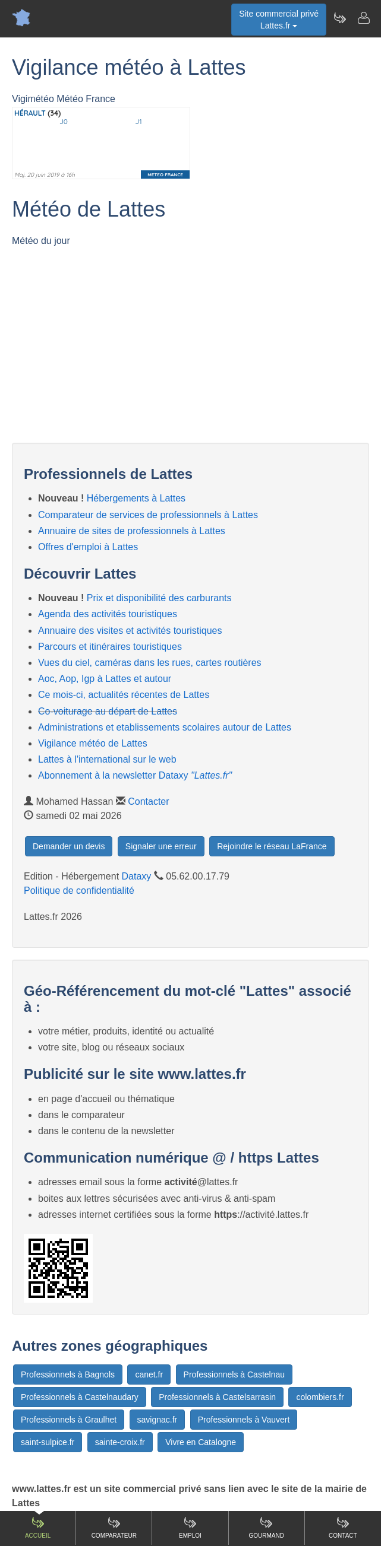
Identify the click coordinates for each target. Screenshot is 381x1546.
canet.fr (149, 1374)
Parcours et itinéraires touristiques (110, 647)
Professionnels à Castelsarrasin (217, 1397)
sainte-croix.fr (120, 1442)
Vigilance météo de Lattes (92, 743)
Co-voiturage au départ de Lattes (107, 711)
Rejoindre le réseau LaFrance (271, 846)
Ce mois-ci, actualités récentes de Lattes (123, 695)
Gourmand (266, 1527)
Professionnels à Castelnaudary (79, 1397)
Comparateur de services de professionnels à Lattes (148, 515)
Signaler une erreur (161, 846)
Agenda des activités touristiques (107, 614)
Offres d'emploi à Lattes (88, 547)
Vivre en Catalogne (200, 1442)
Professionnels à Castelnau (234, 1374)
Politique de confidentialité (79, 890)
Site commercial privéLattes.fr (279, 19)
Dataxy (137, 876)
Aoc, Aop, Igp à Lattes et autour (104, 679)
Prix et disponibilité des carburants (159, 598)
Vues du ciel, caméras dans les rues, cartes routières (150, 663)
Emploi (190, 1527)
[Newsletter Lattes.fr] (339, 18)
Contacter (148, 801)
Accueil (38, 1527)
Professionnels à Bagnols (68, 1374)
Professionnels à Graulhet (68, 1419)
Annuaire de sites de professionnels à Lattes (131, 531)
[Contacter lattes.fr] (363, 18)
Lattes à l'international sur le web (107, 759)
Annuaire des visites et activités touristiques (130, 631)
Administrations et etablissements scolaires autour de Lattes (164, 727)
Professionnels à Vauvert (244, 1419)
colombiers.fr (320, 1397)
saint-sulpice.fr (47, 1442)
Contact (343, 1527)
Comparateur (114, 1527)
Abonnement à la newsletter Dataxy (135, 775)
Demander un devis (69, 846)
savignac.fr (157, 1419)
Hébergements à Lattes (136, 498)
